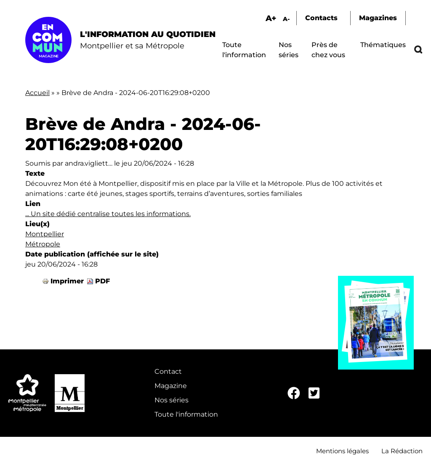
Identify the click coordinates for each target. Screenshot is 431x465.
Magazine (170, 386)
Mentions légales (342, 451)
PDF (102, 281)
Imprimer (67, 281)
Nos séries (171, 400)
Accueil (37, 93)
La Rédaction (402, 451)
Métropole (42, 244)
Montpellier (44, 234)
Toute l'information (186, 414)
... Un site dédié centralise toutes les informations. (108, 214)
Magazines (378, 18)
